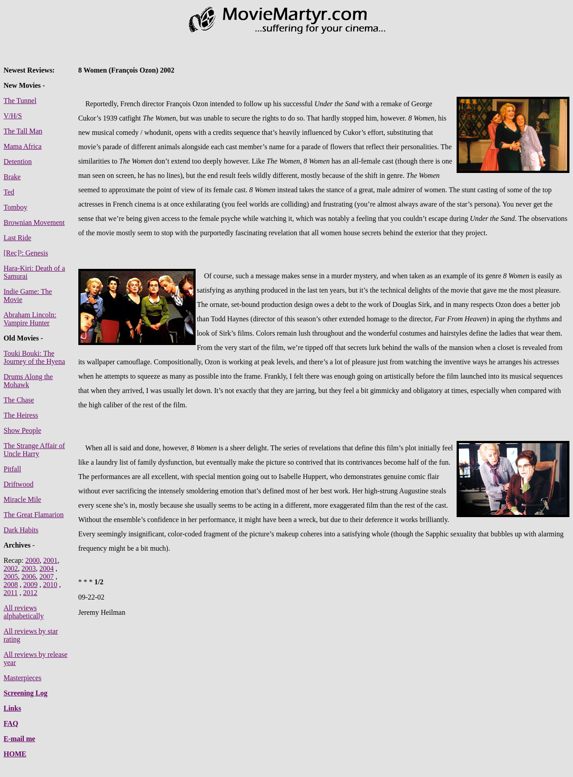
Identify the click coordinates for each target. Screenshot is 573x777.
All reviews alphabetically (24, 612)
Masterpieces (22, 678)
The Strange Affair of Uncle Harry (34, 450)
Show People (22, 430)
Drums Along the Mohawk (28, 380)
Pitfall (12, 469)
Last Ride (17, 238)
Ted (9, 192)
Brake (12, 177)
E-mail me (19, 738)
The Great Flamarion (34, 514)
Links (12, 708)
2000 (32, 560)
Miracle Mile (22, 499)
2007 (46, 576)
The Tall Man (23, 131)
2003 (28, 568)
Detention (18, 161)
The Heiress (21, 415)
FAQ (11, 723)
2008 (11, 584)
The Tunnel (20, 100)
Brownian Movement (34, 222)
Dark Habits (21, 530)
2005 (11, 576)
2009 (30, 584)
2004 (46, 568)
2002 (11, 568)
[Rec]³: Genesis (26, 253)
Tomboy (15, 207)
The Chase (19, 400)
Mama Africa (23, 146)
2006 (28, 576)
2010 (50, 584)
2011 (10, 592)
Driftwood (19, 484)
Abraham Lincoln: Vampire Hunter (30, 319)
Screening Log (25, 693)
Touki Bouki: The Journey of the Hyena (34, 357)
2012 (30, 592)
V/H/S (13, 116)
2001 (50, 560)
